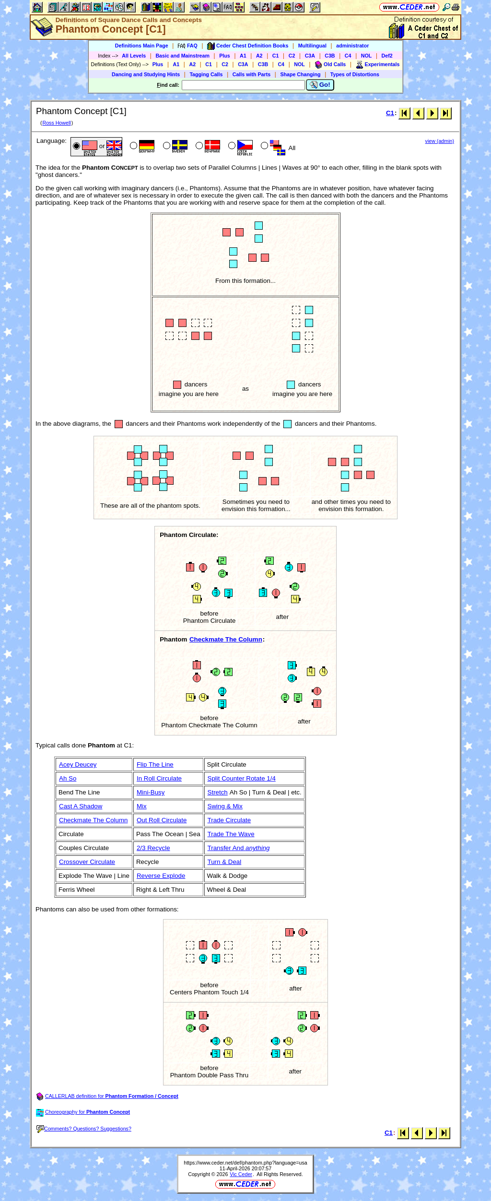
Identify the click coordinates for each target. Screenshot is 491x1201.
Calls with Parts (251, 74)
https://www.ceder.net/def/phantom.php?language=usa (245, 1163)
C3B (330, 55)
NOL (366, 55)
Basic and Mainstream (182, 55)
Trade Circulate (229, 820)
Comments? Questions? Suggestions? (83, 1128)
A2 (259, 55)
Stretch (218, 792)
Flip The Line (155, 764)
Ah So (67, 778)
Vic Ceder (241, 1174)
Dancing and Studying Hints (146, 74)
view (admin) (439, 141)
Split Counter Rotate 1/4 (242, 778)
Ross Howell (56, 123)
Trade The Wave (231, 834)
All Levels (134, 55)
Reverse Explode (161, 875)
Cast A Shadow (80, 806)
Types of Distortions (354, 74)
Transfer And (239, 847)
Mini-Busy (151, 792)
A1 (243, 55)
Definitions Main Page (141, 45)
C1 (275, 55)
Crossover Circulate (87, 861)
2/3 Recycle (153, 847)
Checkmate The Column (225, 639)
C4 (348, 55)
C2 (292, 55)
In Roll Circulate (159, 778)
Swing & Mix (225, 806)
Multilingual (312, 45)
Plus (224, 55)
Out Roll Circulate (162, 820)
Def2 (387, 55)
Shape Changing (300, 74)
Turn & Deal (225, 861)
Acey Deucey (78, 764)
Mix (142, 806)
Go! (320, 85)
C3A (310, 55)
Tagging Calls (205, 74)
